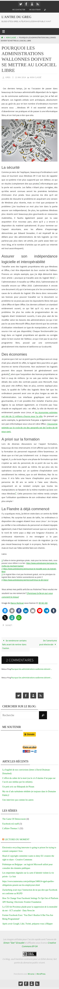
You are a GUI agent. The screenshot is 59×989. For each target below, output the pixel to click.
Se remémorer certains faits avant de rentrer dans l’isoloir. (14, 644)
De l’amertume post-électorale (48, 642)
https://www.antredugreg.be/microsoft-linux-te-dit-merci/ (25, 580)
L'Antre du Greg (16, 17)
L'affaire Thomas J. (10, 828)
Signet (8, 625)
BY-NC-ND (43, 603)
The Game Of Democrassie (14, 819)
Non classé (11, 37)
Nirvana (31, 974)
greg (7, 77)
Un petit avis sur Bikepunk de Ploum (18, 787)
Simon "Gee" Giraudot (13, 942)
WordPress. (41, 974)
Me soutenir (35, 9)
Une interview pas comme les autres (18, 800)
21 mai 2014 (20, 77)
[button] (5, 610)
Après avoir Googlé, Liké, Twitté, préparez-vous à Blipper (27, 924)
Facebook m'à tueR (10, 824)
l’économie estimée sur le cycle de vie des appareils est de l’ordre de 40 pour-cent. (29, 427)
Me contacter (18, 9)
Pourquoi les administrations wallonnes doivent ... (31, 669)
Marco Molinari (17, 603)
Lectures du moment (17, 839)
